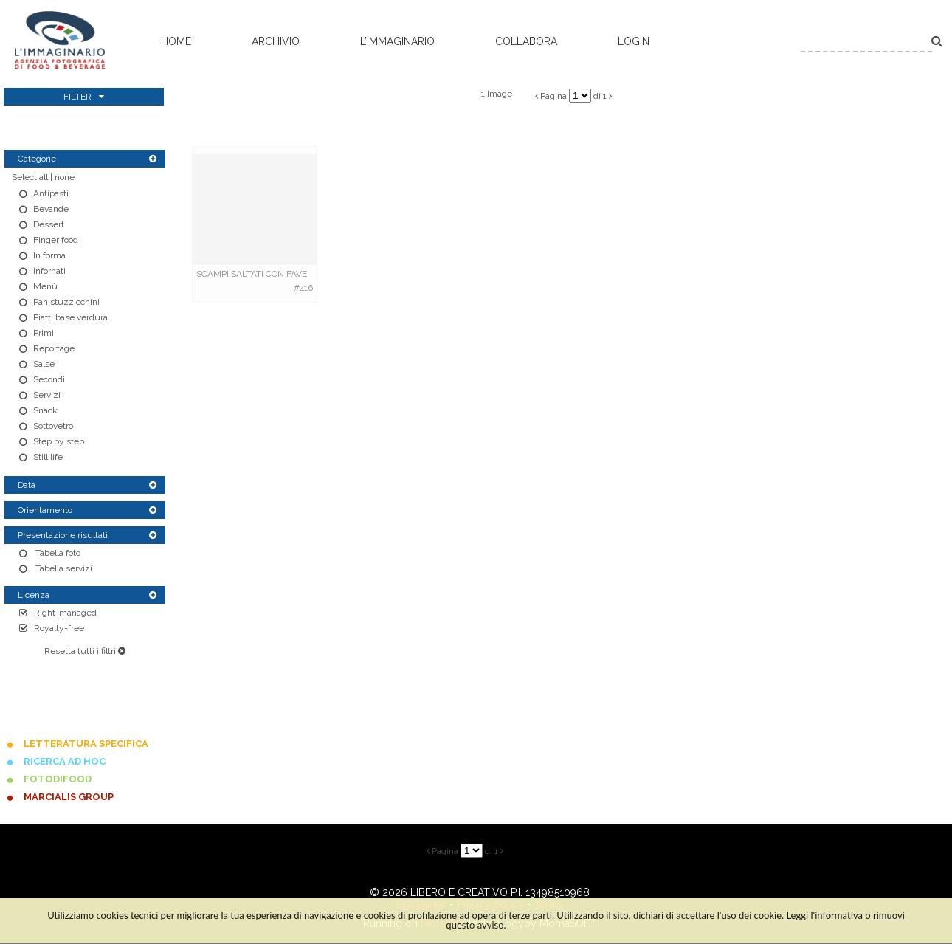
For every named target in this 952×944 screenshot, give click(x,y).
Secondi (49, 379)
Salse (44, 364)
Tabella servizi (62, 568)
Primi (43, 333)
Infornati (49, 271)
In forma (49, 255)
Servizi (47, 395)
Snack (45, 410)
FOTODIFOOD (58, 779)
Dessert (48, 224)
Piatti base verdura (70, 317)
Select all (30, 177)
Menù (45, 286)
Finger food (55, 240)
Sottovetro (53, 426)
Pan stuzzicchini (66, 302)
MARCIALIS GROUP (69, 796)
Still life (48, 457)
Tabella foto (56, 553)
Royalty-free (59, 628)
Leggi (797, 915)
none (65, 177)
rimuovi (889, 915)
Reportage (54, 348)
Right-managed (65, 612)
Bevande (51, 209)
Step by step (58, 441)
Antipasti (51, 193)
